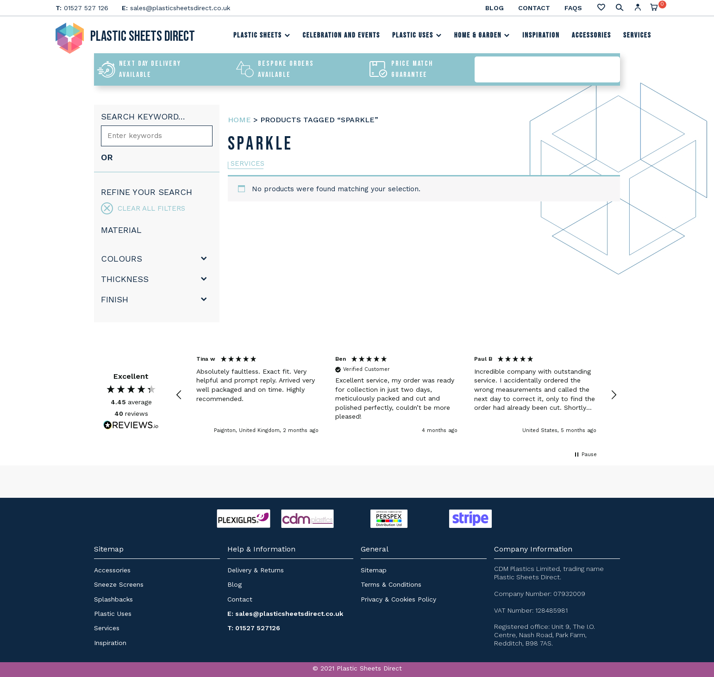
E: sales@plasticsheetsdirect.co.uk (285, 613)
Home (239, 119)
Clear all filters (143, 208)
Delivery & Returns (255, 570)
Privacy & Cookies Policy (398, 599)
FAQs (573, 8)
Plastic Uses (417, 35)
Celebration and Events (341, 35)
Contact (534, 8)
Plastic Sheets (262, 35)
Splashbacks (113, 599)
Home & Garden (482, 35)
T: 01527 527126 (253, 628)
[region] (396, 395)
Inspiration (540, 35)
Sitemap (374, 570)
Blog (494, 8)
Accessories (591, 35)
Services (637, 35)
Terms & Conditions (391, 584)
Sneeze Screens (119, 584)
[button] (179, 395)
